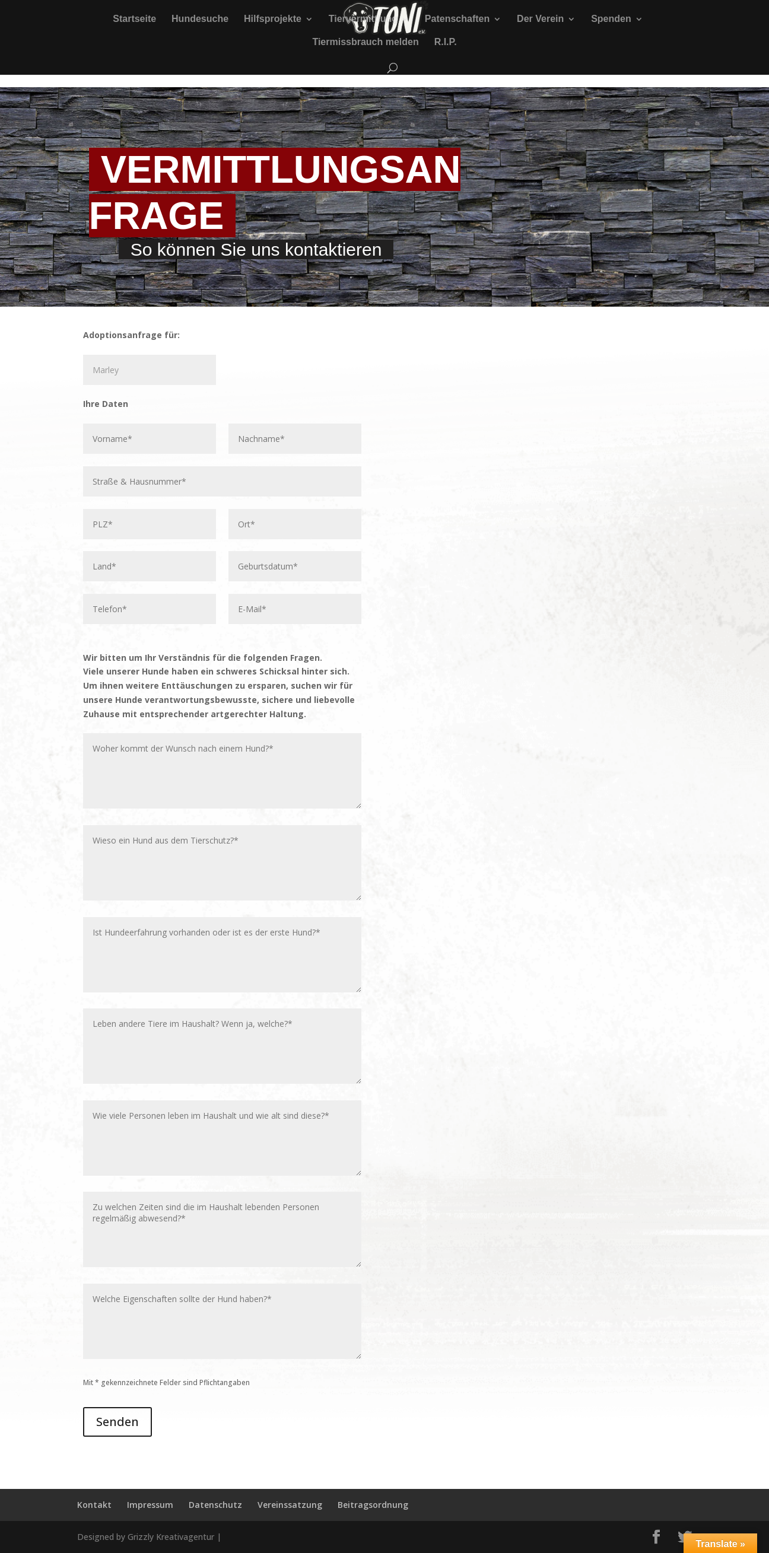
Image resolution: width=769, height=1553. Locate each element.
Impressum (150, 1504)
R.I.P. (445, 42)
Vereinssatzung (290, 1504)
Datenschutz (215, 1504)
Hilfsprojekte (272, 19)
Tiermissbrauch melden (365, 42)
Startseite (134, 19)
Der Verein (540, 19)
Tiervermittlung (363, 19)
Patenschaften (457, 19)
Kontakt (94, 1504)
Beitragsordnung (373, 1504)
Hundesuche (199, 19)
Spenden (611, 19)
